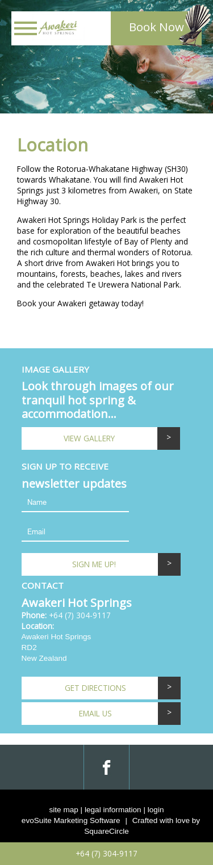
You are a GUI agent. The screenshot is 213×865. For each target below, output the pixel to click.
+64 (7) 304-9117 (80, 615)
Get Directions (95, 687)
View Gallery (89, 438)
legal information (113, 809)
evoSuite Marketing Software (71, 820)
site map (63, 809)
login (156, 809)
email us (95, 713)
